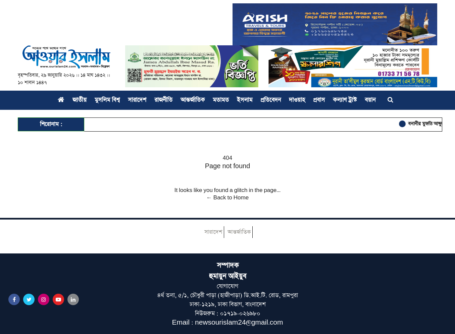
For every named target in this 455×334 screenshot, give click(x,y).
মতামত (221, 100)
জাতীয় (79, 100)
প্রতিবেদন (270, 100)
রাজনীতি (163, 100)
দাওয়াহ (297, 100)
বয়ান (370, 100)
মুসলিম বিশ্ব (107, 100)
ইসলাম (244, 100)
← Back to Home (227, 197)
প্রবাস (319, 100)
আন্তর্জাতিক (193, 100)
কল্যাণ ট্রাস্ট (345, 100)
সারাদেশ (137, 100)
